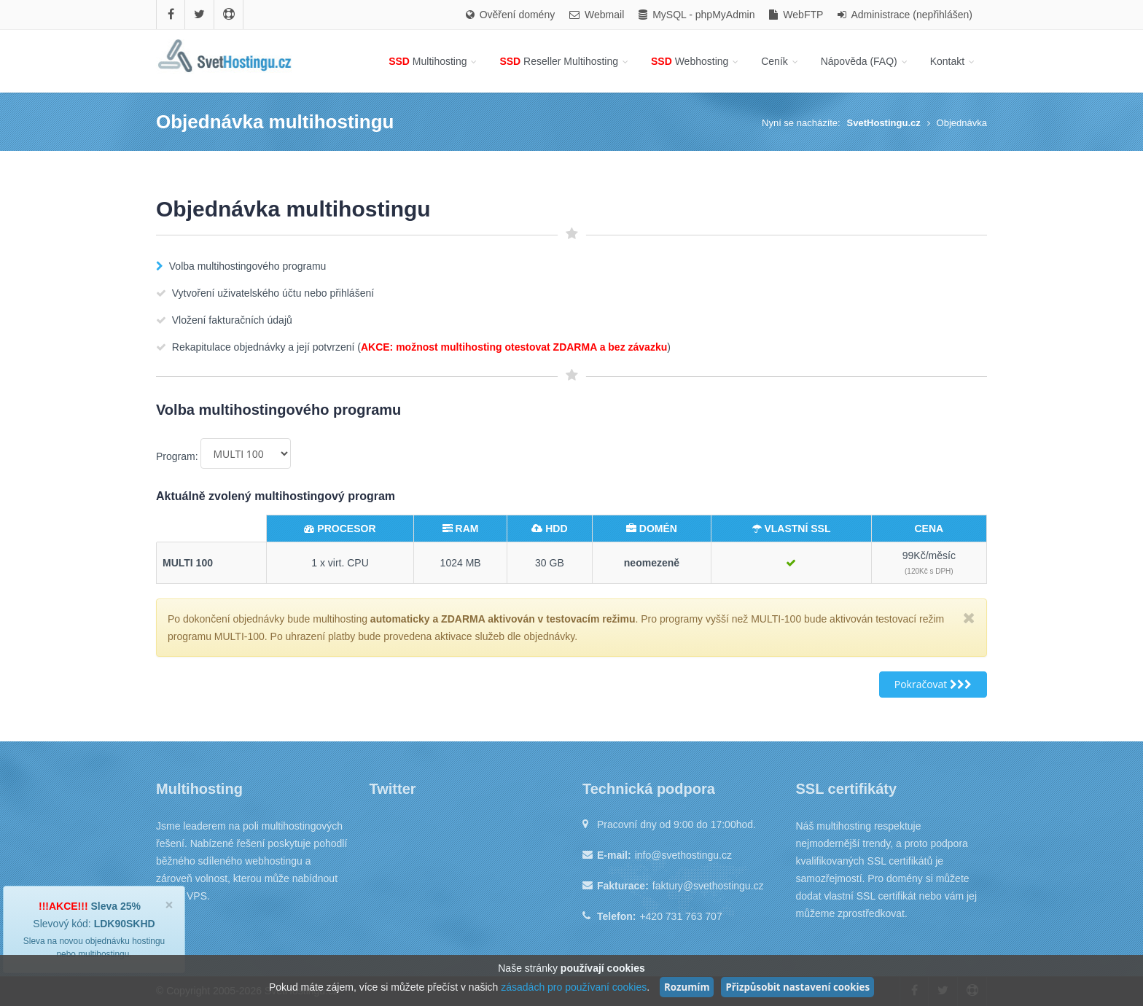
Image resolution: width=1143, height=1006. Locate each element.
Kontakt (953, 61)
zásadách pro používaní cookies (574, 987)
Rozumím (686, 987)
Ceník (780, 61)
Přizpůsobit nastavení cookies (797, 987)
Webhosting (696, 61)
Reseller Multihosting (565, 61)
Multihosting (434, 61)
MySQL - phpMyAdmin (696, 14)
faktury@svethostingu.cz (708, 886)
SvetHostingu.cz (884, 122)
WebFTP (796, 14)
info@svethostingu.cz (683, 855)
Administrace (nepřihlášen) (905, 14)
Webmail (596, 14)
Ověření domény (510, 14)
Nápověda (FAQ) (865, 61)
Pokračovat (933, 684)
